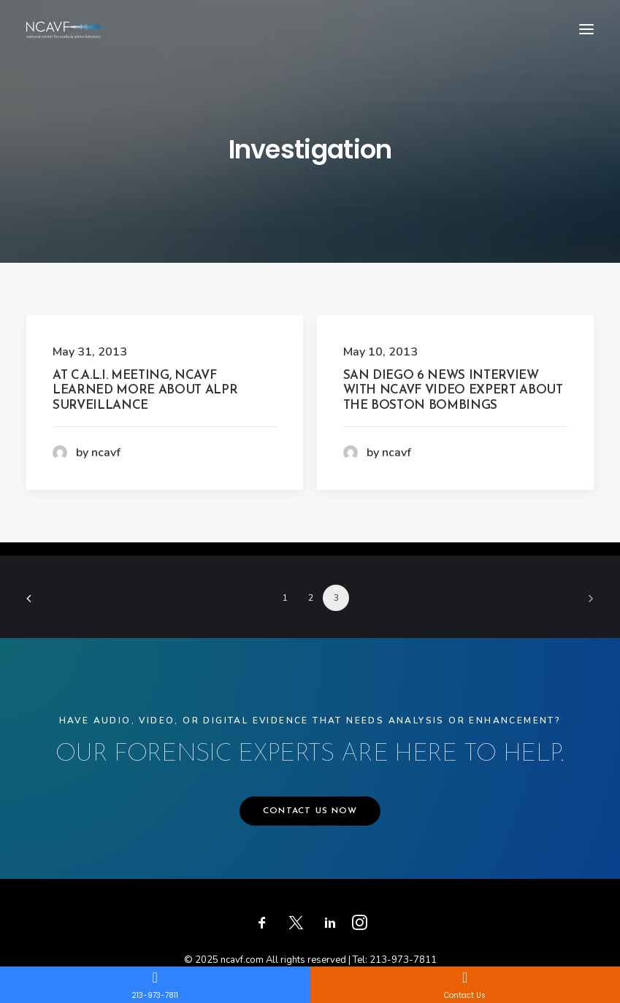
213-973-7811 (403, 960)
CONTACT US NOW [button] (310, 811)
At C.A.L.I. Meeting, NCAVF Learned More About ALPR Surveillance (145, 390)
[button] (586, 29)
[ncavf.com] (65, 29)
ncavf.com (242, 960)
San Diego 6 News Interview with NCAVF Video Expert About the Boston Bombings (453, 390)
